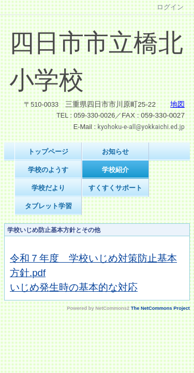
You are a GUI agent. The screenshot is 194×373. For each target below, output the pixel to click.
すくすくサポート (115, 188)
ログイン (170, 7)
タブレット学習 (48, 206)
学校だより (48, 188)
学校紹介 (115, 170)
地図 (177, 104)
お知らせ (115, 151)
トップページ (48, 151)
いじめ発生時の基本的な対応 (74, 287)
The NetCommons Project (160, 308)
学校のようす (48, 170)
